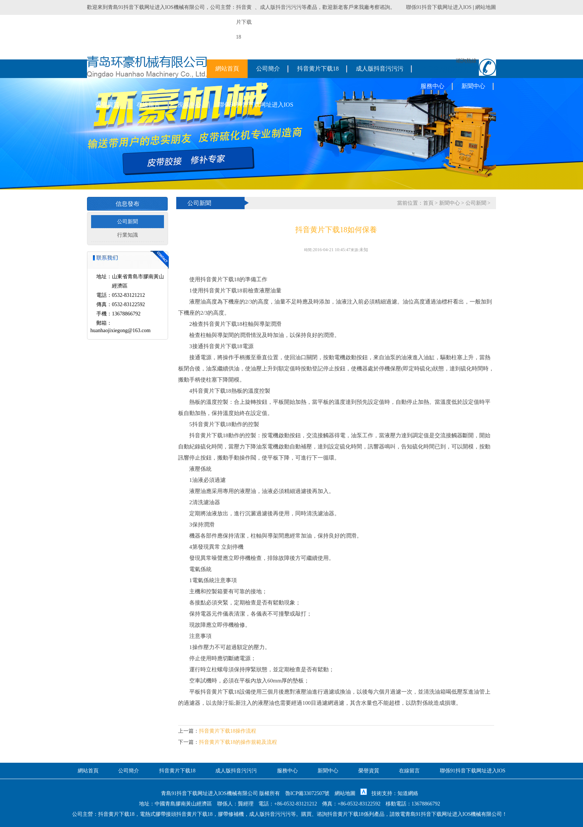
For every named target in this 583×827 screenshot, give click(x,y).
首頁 (428, 203)
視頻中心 (189, 104)
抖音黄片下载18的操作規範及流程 (238, 742)
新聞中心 (473, 86)
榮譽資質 (107, 104)
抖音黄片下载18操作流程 (227, 731)
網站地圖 (485, 7)
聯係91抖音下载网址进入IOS (439, 7)
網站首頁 (227, 68)
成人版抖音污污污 (281, 7)
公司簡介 (268, 68)
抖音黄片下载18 (318, 68)
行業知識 (127, 235)
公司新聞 (127, 221)
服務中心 (432, 86)
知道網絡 (407, 793)
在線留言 (148, 104)
